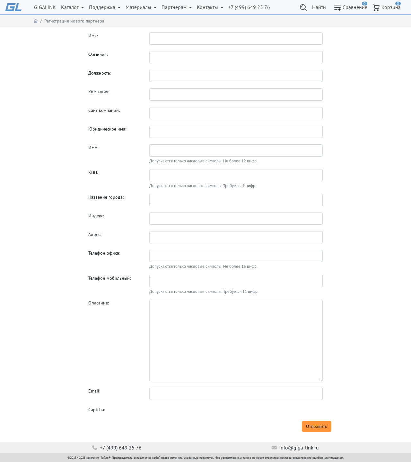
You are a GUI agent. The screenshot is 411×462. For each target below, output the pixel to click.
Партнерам (175, 7)
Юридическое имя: (107, 129)
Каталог (70, 7)
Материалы (139, 7)
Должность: (99, 73)
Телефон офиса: (104, 253)
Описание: (98, 303)
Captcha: (96, 409)
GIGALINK (45, 7)
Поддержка (103, 7)
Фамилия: (98, 54)
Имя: (93, 36)
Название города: (106, 197)
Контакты (208, 7)
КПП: (93, 172)
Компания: (98, 92)
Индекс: (96, 216)
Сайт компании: (104, 110)
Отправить (316, 426)
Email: (94, 391)
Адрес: (94, 234)
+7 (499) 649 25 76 (249, 7)
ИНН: (93, 147)
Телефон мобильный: (109, 278)
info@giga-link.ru (295, 447)
